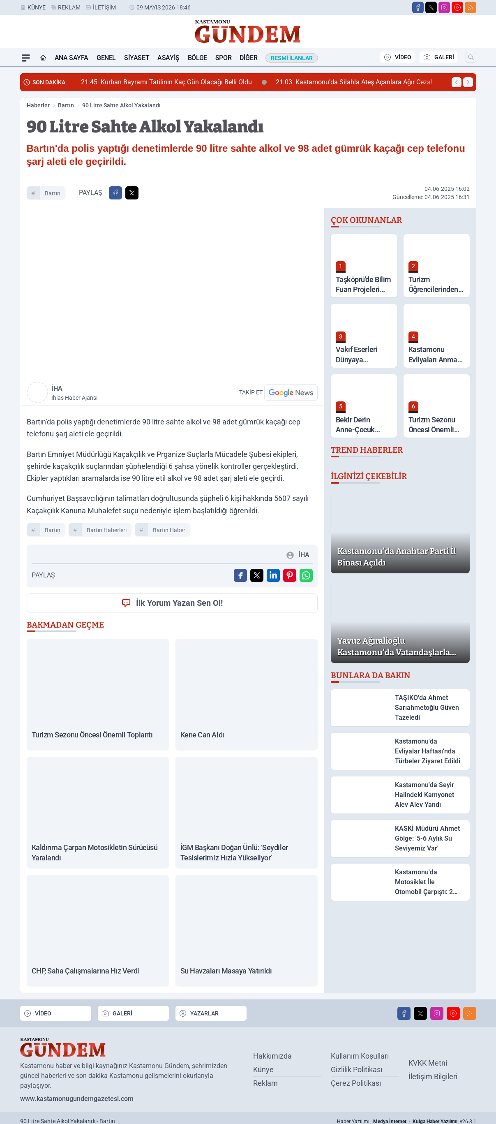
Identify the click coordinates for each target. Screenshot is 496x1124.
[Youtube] (457, 7)
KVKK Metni (427, 1062)
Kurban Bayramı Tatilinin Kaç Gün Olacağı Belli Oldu (174, 82)
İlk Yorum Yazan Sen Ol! (172, 603)
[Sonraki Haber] (468, 82)
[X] (431, 7)
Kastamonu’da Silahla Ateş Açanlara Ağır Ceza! (361, 82)
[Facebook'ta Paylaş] (115, 192)
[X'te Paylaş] (131, 192)
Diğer (248, 58)
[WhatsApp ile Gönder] (306, 575)
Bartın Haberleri (107, 530)
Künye (37, 7)
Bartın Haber (169, 530)
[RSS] (470, 7)
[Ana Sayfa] (43, 58)
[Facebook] (418, 7)
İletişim (104, 7)
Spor (223, 58)
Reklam (69, 7)
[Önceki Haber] (456, 82)
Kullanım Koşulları (360, 1056)
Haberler (38, 105)
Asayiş (168, 58)
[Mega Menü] (26, 58)
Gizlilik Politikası (356, 1069)
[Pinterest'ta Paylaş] (289, 575)
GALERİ (438, 57)
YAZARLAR (199, 1013)
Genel (106, 58)
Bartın (66, 105)
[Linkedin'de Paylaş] (273, 575)
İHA (110, 393)
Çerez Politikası (356, 1083)
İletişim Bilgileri (432, 1076)
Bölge (197, 58)
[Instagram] (444, 7)
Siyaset (136, 58)
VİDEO (397, 57)
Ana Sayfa (71, 58)
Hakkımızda (272, 1056)
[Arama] (471, 57)
